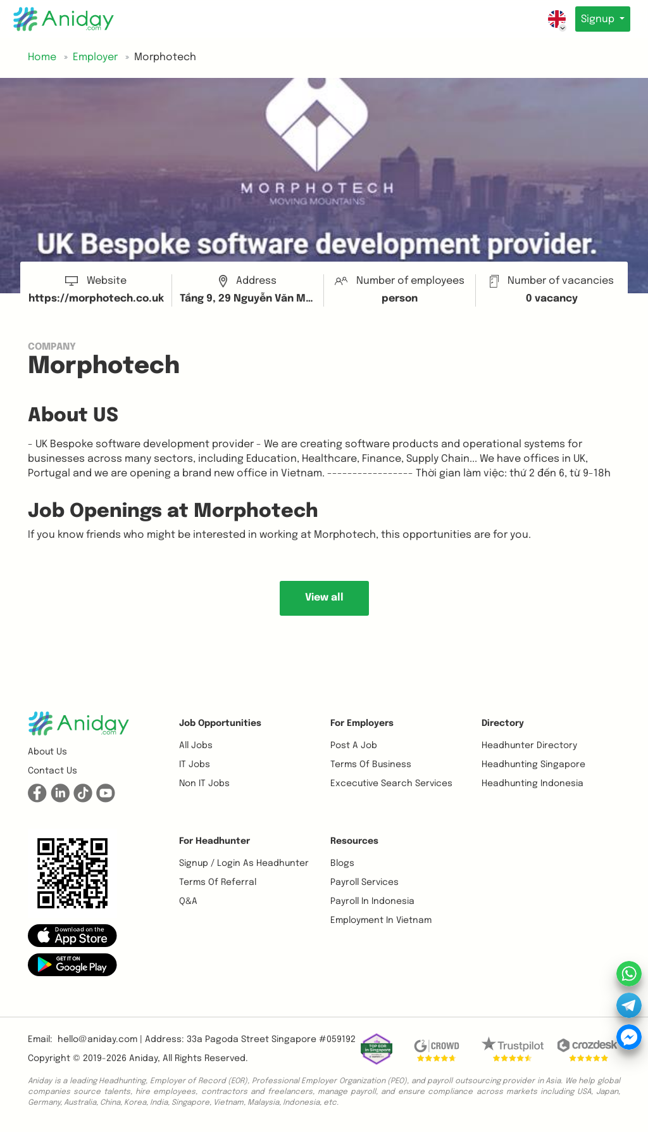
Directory (503, 723)
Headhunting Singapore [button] (533, 764)
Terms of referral (217, 882)
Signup (596, 19)
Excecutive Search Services (391, 783)
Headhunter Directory (529, 745)
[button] (72, 935)
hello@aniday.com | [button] (100, 1039)
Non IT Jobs (204, 783)
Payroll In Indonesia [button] (372, 901)
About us (47, 751)
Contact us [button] (52, 770)
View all (324, 597)
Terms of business (370, 764)
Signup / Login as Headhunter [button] (244, 863)
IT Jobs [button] (194, 764)
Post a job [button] (353, 745)
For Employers (362, 723)
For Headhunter (214, 841)
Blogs (342, 863)
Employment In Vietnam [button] (381, 920)
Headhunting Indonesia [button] (532, 783)
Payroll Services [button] (364, 882)
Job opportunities (220, 723)
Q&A (188, 901)
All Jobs (196, 745)
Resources (354, 841)
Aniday (143, 1058)
